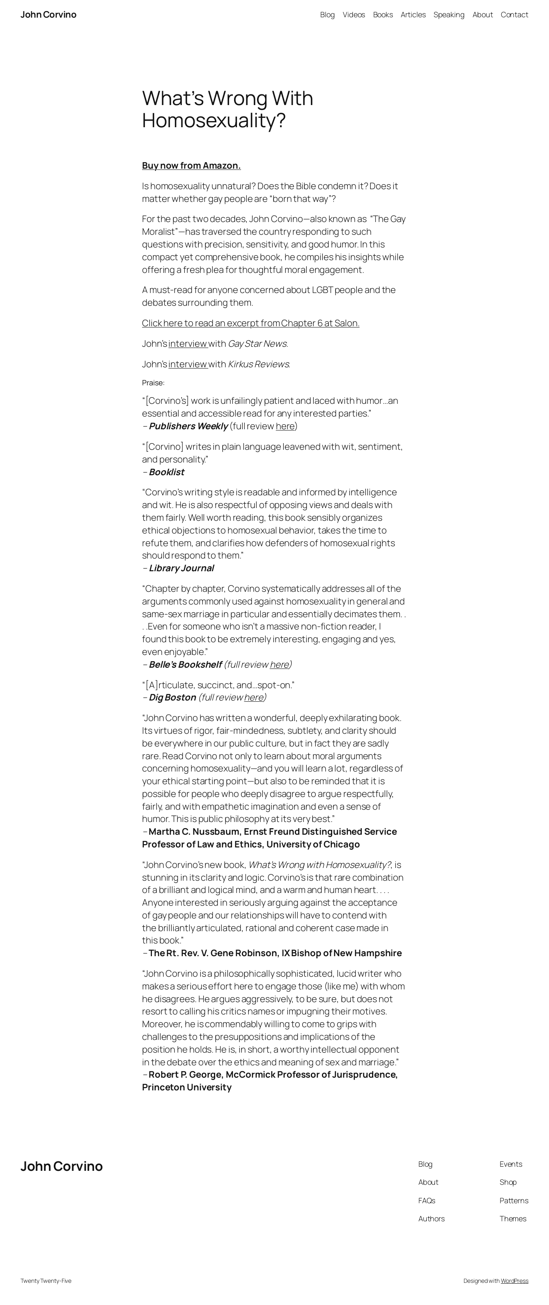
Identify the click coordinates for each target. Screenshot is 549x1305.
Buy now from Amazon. (191, 165)
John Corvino (48, 14)
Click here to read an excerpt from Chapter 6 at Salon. (251, 323)
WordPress (514, 1280)
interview (188, 343)
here (285, 426)
